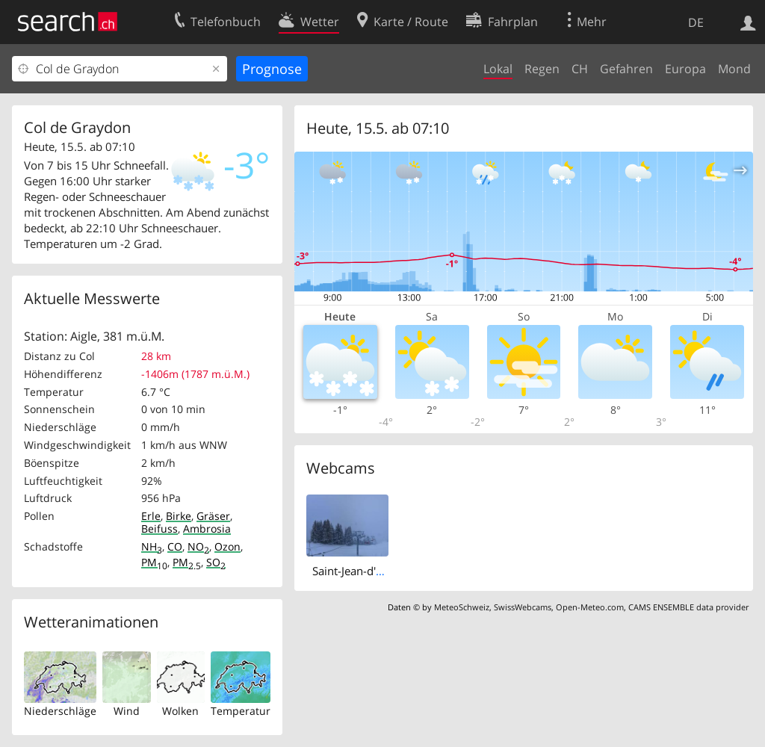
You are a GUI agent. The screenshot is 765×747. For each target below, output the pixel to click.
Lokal (497, 69)
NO (198, 546)
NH (151, 546)
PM (154, 562)
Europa (685, 69)
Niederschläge (60, 711)
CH (580, 69)
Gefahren (626, 69)
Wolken (180, 711)
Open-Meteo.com (590, 607)
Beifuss (159, 528)
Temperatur (240, 711)
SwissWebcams (522, 607)
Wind (127, 711)
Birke (178, 516)
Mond (734, 69)
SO (216, 562)
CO (174, 546)
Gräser (213, 516)
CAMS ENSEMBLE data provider (688, 607)
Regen (542, 69)
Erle (151, 516)
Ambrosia (207, 528)
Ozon (227, 546)
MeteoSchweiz (461, 607)
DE (696, 22)
